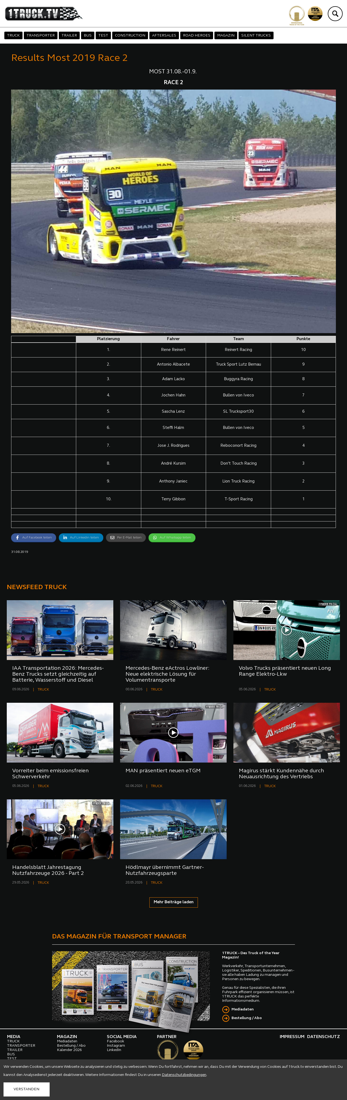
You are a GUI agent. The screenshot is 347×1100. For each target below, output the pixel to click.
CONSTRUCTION (130, 36)
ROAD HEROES (196, 36)
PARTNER (166, 1037)
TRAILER (69, 36)
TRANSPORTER (41, 36)
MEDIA (13, 1037)
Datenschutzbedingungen (184, 1075)
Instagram (116, 1046)
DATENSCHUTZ (323, 1037)
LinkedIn (114, 1050)
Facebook (115, 1041)
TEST (103, 36)
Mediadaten (243, 1009)
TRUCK (13, 36)
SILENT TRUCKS (256, 36)
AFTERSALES (164, 36)
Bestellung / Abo (247, 1018)
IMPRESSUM (292, 1037)
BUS (88, 36)
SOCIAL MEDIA (122, 1037)
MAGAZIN (225, 36)
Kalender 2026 (69, 1050)
